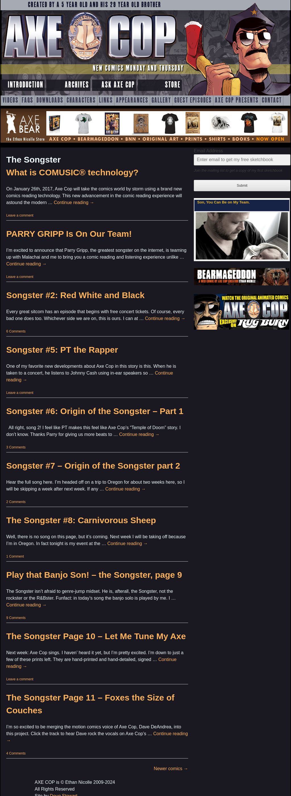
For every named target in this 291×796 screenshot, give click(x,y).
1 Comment (15, 556)
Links (106, 100)
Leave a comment (19, 215)
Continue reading (74, 202)
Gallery (161, 100)
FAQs (27, 100)
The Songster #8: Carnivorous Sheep (81, 520)
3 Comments (16, 447)
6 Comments (16, 331)
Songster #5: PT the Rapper (62, 349)
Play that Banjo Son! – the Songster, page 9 (94, 574)
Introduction (25, 85)
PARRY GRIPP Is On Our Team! (69, 233)
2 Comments (16, 502)
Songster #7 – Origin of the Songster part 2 (93, 465)
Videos (10, 100)
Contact (272, 100)
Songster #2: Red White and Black (75, 295)
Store (172, 85)
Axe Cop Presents (237, 100)
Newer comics (171, 768)
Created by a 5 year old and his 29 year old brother (94, 5)
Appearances (132, 100)
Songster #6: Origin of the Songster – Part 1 (94, 411)
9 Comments (16, 618)
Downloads (49, 100)
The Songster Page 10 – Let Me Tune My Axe (96, 636)
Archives (77, 85)
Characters (81, 100)
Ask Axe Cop (118, 85)
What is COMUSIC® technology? (72, 172)
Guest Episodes (193, 100)
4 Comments (16, 753)
